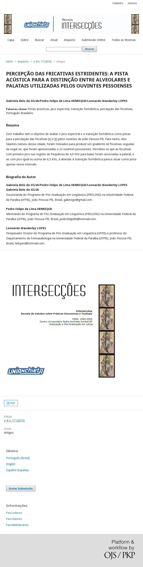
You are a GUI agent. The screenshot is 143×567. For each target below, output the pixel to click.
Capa (11, 40)
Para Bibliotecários (17, 525)
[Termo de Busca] (64, 49)
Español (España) (17, 470)
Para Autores (14, 519)
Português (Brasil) (18, 458)
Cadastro (117, 3)
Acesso (132, 3)
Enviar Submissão (21, 488)
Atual (54, 40)
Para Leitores (14, 513)
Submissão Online (93, 40)
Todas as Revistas (124, 40)
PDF (12, 403)
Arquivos (69, 40)
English (10, 464)
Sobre (24, 40)
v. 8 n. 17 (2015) (42, 61)
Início (9, 61)
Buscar (39, 40)
